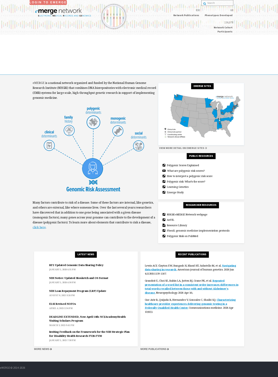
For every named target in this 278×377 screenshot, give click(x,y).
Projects (5, 57)
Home (3, 42)
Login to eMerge (48, 2)
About (3, 47)
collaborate (7, 52)
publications (7, 67)
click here (39, 227)
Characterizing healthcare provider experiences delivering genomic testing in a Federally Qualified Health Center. (190, 303)
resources (5, 62)
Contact (5, 72)
